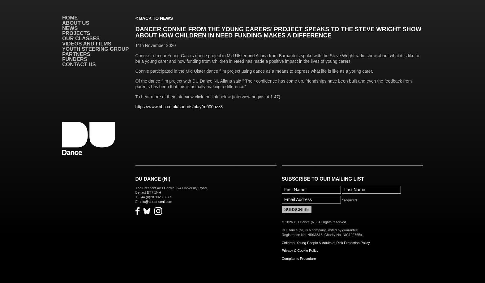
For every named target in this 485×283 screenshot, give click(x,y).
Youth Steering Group (95, 49)
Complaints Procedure (299, 258)
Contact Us (79, 64)
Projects (76, 33)
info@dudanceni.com (155, 202)
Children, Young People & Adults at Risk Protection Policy (326, 243)
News (70, 28)
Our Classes (81, 38)
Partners (76, 54)
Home (70, 18)
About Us (75, 23)
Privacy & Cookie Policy (300, 250)
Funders (74, 59)
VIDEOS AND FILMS (86, 44)
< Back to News (154, 18)
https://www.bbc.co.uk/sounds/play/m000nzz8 (179, 106)
